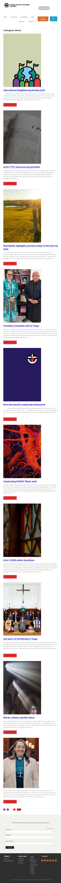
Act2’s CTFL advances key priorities (21, 167)
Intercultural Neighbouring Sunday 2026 (24, 90)
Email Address (10, 841)
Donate (53, 18)
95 (15, 809)
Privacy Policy (21, 879)
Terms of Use (14, 879)
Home (5, 17)
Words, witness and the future (19, 717)
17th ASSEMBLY (43, 18)
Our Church (14, 17)
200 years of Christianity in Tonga (20, 639)
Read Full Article (10, 104)
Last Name (8, 835)
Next (19, 809)
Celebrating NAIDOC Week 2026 (20, 481)
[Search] (48, 8)
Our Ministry (24, 17)
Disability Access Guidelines (32, 871)
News (32, 17)
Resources (21, 21)
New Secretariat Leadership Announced (24, 404)
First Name (8, 829)
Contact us (31, 21)
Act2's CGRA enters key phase (18, 560)
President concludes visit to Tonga (21, 326)
